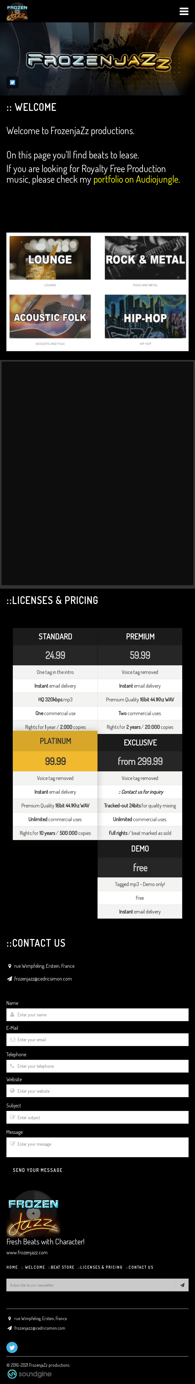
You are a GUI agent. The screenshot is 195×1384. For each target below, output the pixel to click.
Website (14, 1079)
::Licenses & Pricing (100, 1267)
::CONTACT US (139, 1267)
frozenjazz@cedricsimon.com (43, 978)
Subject (13, 1105)
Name (12, 1003)
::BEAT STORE (61, 1267)
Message (14, 1132)
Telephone (16, 1054)
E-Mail (12, 1028)
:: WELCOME (33, 1267)
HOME (12, 1267)
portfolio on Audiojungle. (136, 179)
